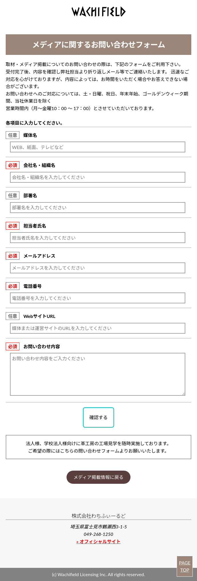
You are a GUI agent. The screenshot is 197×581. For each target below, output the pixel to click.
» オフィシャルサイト (99, 541)
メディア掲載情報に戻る (99, 477)
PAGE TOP (184, 566)
